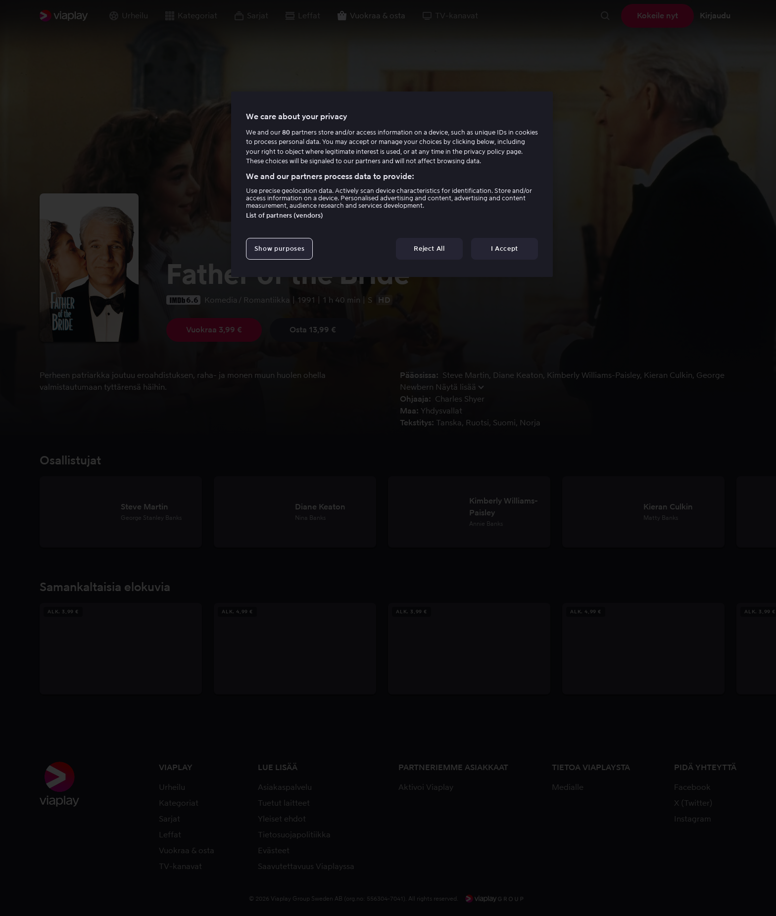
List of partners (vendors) (284, 215)
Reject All (429, 248)
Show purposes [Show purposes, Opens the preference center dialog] (279, 248)
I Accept (504, 248)
